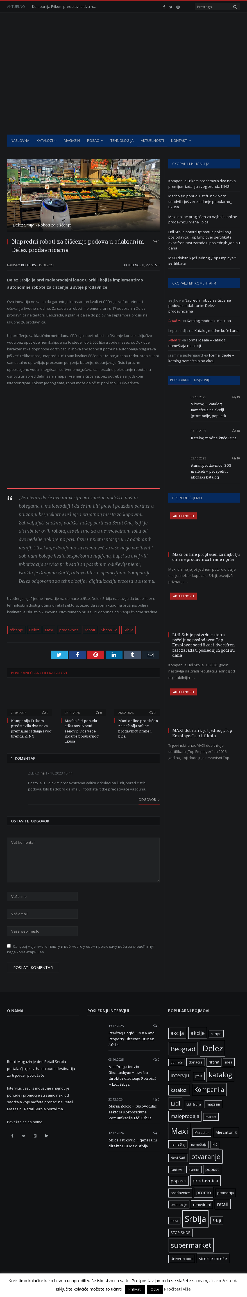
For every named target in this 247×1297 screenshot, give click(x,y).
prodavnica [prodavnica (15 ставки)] (205, 1180)
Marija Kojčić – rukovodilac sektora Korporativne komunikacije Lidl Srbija (132, 1112)
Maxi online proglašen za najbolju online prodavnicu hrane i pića (138, 728)
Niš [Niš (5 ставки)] (214, 1144)
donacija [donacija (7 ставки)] (196, 1062)
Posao (93, 140)
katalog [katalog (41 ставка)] (220, 1074)
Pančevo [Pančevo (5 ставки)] (177, 1170)
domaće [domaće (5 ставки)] (177, 1062)
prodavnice (69, 629)
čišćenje (16, 629)
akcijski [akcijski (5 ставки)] (216, 1034)
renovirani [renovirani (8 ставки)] (202, 1204)
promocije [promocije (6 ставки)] (179, 1204)
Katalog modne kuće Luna (209, 320)
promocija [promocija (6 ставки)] (225, 1192)
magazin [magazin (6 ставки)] (213, 1104)
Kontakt (179, 140)
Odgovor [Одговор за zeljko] (149, 799)
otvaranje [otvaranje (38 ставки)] (205, 1156)
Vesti (155, 265)
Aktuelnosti (152, 140)
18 (236, 431)
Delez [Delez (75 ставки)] (212, 1048)
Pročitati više (177, 1289)
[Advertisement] (123, 92)
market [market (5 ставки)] (210, 1117)
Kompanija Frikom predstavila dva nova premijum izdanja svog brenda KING (65, 6)
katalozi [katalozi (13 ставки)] (179, 1090)
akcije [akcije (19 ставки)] (198, 1032)
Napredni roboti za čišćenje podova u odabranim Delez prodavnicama (199, 306)
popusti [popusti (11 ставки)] (178, 1180)
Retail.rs (28, 265)
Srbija (128, 629)
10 (236, 458)
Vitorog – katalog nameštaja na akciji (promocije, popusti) (208, 409)
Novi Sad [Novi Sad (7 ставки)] (178, 1157)
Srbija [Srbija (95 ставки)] (195, 1218)
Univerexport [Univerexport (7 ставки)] (182, 1258)
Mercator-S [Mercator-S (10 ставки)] (226, 1132)
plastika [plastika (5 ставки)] (194, 1170)
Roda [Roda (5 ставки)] (174, 1221)
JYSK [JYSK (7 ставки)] (198, 1076)
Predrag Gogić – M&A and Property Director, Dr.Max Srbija (131, 1038)
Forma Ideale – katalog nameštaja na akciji (196, 342)
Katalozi (45, 140)
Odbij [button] (155, 1289)
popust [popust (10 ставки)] (212, 1169)
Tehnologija (121, 140)
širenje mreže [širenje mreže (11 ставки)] (213, 1258)
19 (236, 397)
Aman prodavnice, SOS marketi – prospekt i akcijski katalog (211, 471)
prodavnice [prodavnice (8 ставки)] (180, 1192)
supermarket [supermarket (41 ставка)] (191, 1245)
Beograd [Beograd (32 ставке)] (183, 1048)
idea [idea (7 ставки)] (228, 1062)
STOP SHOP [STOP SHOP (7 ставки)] (181, 1232)
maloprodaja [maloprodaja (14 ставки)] (185, 1116)
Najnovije (202, 380)
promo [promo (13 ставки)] (203, 1192)
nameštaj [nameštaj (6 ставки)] (178, 1144)
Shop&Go (109, 629)
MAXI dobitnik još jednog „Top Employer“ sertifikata (202, 733)
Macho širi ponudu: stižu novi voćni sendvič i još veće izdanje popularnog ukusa (82, 731)
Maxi (49, 629)
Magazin (72, 140)
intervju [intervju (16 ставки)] (180, 1075)
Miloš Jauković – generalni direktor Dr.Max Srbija (132, 1143)
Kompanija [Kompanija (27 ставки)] (209, 1089)
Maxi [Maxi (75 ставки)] (179, 1130)
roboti (90, 629)
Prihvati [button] (134, 1289)
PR (148, 265)
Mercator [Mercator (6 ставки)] (201, 1132)
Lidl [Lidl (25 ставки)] (175, 1103)
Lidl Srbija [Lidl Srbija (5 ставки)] (193, 1104)
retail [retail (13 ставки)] (222, 1204)
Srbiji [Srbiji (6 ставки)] (217, 1220)
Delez (34, 629)
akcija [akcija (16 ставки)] (177, 1033)
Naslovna (20, 140)
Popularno (180, 380)
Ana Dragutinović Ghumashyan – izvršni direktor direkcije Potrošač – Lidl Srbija (132, 1075)
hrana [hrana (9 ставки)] (214, 1062)
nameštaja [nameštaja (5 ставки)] (199, 1144)
